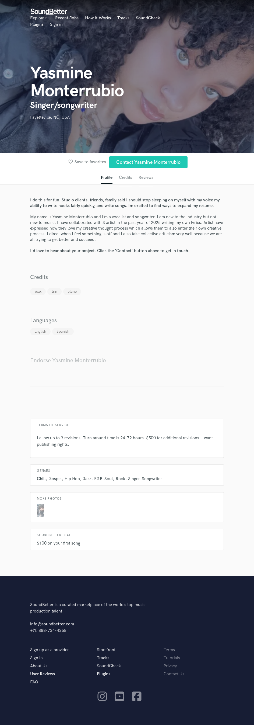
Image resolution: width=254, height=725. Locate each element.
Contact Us (174, 674)
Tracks (123, 18)
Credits (125, 177)
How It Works (98, 18)
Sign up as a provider (49, 650)
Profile (106, 177)
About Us (38, 666)
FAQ (34, 682)
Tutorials (172, 658)
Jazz (87, 479)
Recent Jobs (67, 18)
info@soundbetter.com (52, 624)
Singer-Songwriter (145, 479)
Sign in (56, 24)
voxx (37, 291)
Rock (120, 479)
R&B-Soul (103, 479)
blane (72, 291)
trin (54, 291)
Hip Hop (72, 479)
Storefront (106, 650)
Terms (169, 650)
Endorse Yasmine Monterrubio (68, 360)
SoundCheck (148, 18)
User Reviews (42, 674)
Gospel (55, 479)
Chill (41, 479)
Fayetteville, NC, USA (50, 117)
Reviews (146, 177)
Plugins (37, 24)
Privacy (170, 666)
